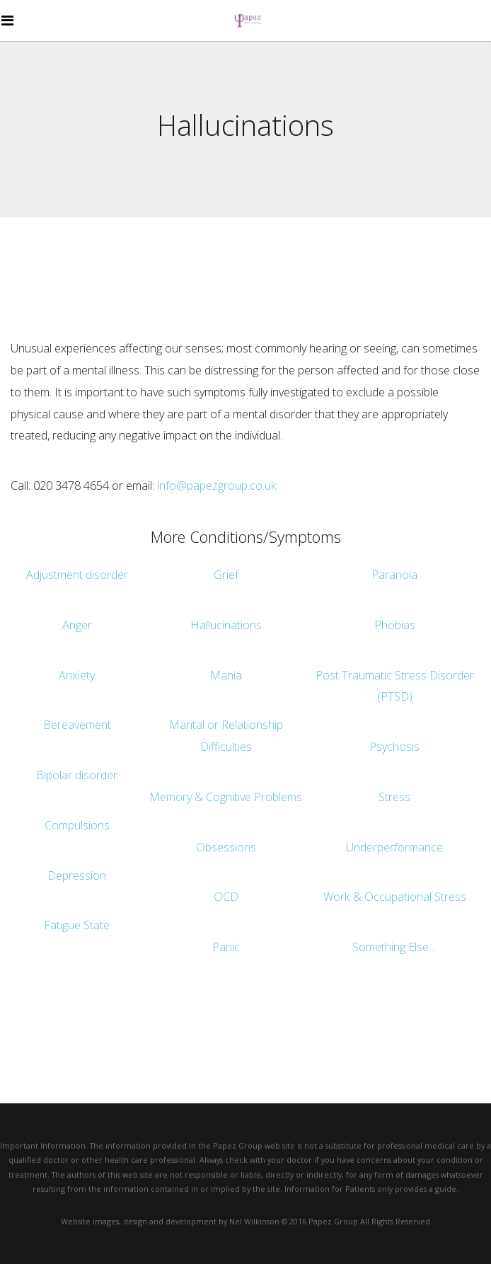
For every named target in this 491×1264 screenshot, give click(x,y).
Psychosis (394, 746)
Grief (226, 574)
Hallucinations (226, 625)
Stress (394, 797)
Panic (226, 947)
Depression (76, 875)
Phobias (394, 625)
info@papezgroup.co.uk (217, 485)
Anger (77, 625)
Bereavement (77, 724)
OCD (226, 896)
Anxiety (77, 675)
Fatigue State (77, 925)
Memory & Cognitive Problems (225, 797)
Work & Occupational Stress (394, 896)
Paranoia (394, 574)
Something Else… (394, 947)
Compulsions (77, 825)
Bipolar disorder (76, 775)
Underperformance (394, 847)
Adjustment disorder (77, 574)
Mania (226, 675)
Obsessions (226, 847)
